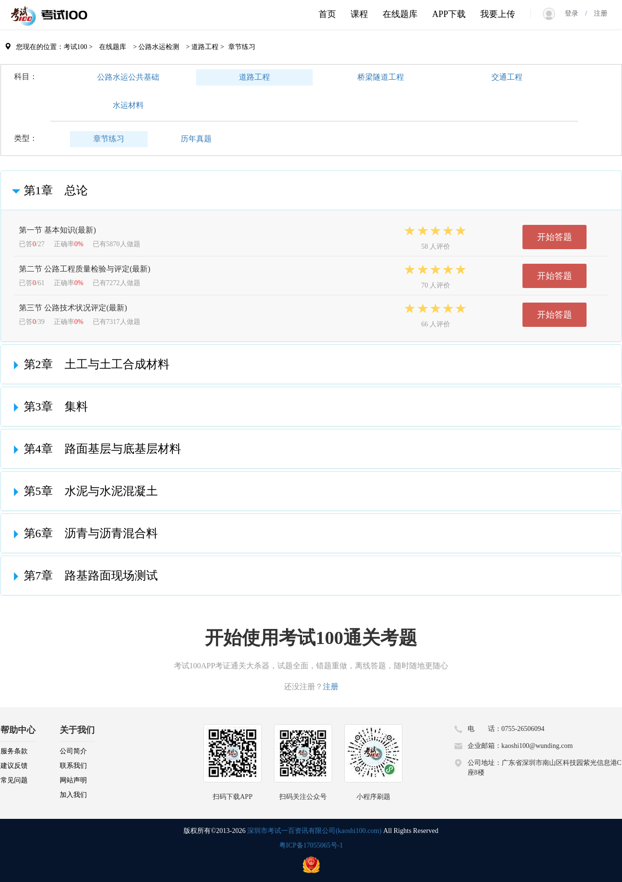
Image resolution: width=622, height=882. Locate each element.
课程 (359, 14)
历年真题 (196, 139)
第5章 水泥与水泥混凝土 (83, 491)
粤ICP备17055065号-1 (311, 845)
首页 (327, 14)
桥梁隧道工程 (380, 77)
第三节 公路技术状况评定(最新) (73, 308)
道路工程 (254, 77)
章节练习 (108, 139)
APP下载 (449, 14)
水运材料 (128, 105)
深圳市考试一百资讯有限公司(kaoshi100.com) (314, 830)
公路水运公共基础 (128, 77)
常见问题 (14, 780)
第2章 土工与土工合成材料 (88, 364)
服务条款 (14, 751)
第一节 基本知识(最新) (57, 230)
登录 (575, 13)
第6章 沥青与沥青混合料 (83, 533)
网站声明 (73, 780)
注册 (597, 13)
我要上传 (497, 14)
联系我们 (73, 765)
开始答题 (554, 237)
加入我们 (73, 794)
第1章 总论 (48, 190)
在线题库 (400, 14)
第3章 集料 (48, 406)
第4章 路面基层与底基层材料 (94, 448)
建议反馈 (14, 765)
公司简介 (73, 751)
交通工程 (506, 77)
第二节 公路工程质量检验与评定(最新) (85, 269)
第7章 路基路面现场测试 (83, 575)
